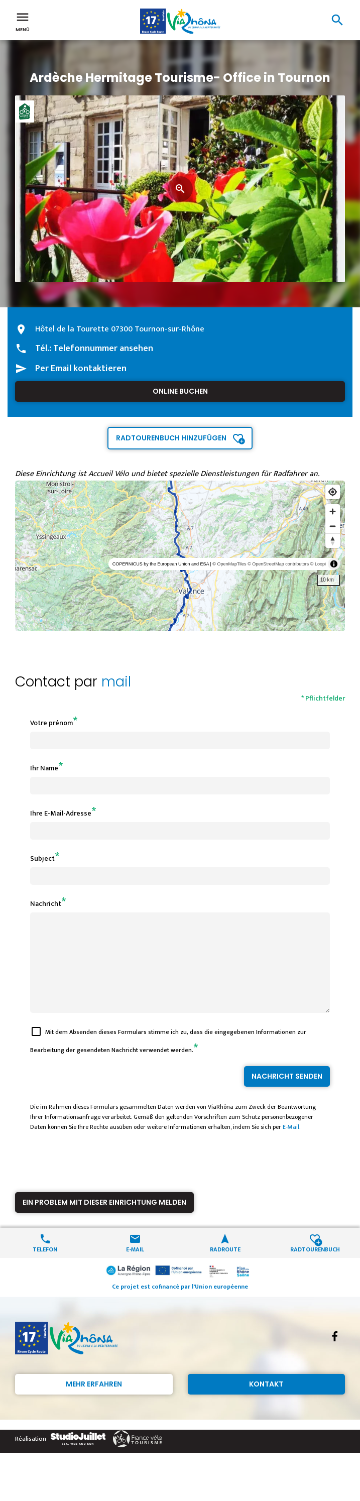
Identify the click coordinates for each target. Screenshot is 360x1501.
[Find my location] (332, 492)
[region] (180, 556)
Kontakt (266, 1402)
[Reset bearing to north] (332, 540)
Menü (22, 21)
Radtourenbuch (315, 1266)
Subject (42, 858)
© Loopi (318, 563)
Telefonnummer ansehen (103, 348)
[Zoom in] (332, 511)
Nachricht (45, 903)
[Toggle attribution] (334, 564)
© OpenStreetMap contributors (278, 563)
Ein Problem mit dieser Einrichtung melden (104, 1220)
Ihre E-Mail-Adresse (60, 813)
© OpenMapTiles (229, 563)
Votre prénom (51, 723)
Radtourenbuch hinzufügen (171, 438)
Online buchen (180, 391)
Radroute (225, 1266)
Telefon (45, 1266)
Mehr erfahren (94, 1402)
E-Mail (291, 1145)
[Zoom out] (332, 526)
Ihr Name (44, 768)
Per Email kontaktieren (81, 368)
